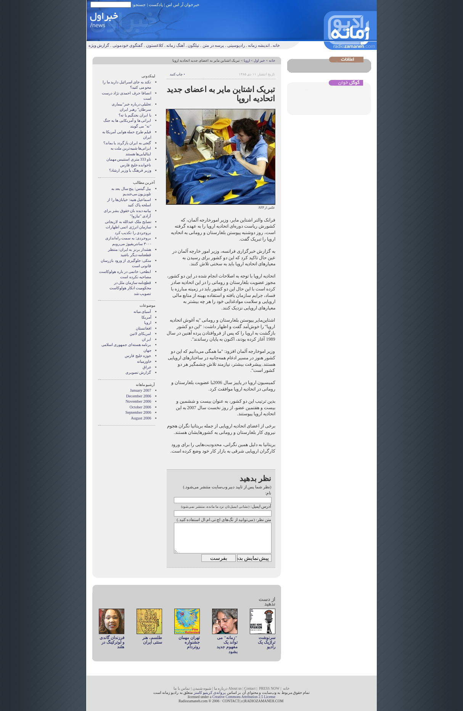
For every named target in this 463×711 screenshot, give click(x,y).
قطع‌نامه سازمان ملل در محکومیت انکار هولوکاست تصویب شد (130, 288)
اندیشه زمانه (259, 45)
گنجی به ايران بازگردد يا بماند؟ (127, 143)
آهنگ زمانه (175, 45)
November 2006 (138, 401)
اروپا (247, 60)
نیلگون (193, 45)
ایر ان (146, 339)
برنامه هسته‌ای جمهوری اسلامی (126, 345)
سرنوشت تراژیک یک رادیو (266, 642)
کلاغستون (154, 45)
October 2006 (140, 407)
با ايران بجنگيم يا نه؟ (135, 115)
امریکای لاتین (140, 334)
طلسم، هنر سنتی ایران (152, 639)
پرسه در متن (213, 45)
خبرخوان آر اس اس (182, 4)
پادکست (156, 4)
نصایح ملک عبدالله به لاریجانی (128, 222)
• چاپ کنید (177, 74)
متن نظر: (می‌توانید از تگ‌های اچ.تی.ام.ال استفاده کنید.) (224, 519)
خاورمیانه (144, 361)
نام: (268, 493)
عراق (147, 367)
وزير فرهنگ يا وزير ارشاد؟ (130, 170)
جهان (147, 350)
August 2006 (141, 418)
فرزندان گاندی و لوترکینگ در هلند (112, 642)
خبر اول (259, 60)
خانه (276, 45)
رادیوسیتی (236, 45)
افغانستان (143, 328)
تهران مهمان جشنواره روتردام (189, 642)
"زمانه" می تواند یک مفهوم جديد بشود (227, 644)
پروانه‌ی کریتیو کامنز (210, 692)
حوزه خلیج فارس (138, 356)
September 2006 (138, 412)
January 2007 (140, 390)
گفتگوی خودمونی (128, 45)
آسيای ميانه (142, 311)
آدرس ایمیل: (261, 506)
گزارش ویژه (98, 45)
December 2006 (138, 396)
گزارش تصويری (138, 372)
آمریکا (146, 317)
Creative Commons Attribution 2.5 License (243, 697)
